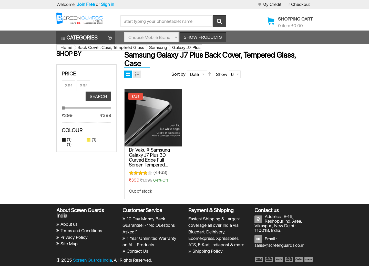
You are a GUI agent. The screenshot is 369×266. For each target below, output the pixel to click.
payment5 (298, 259)
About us (68, 224)
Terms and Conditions (81, 230)
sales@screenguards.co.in (279, 245)
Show (221, 74)
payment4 (289, 259)
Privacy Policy (74, 237)
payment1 (258, 259)
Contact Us (137, 251)
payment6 (308, 259)
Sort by (178, 74)
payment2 (269, 259)
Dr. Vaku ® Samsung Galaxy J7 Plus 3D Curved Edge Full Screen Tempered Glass (149, 160)
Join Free (86, 4)
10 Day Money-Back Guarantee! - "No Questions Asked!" (148, 225)
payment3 (279, 259)
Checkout (300, 4)
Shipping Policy (207, 251)
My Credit (271, 4)
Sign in (107, 4)
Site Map (69, 243)
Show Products (203, 37)
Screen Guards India (92, 260)
